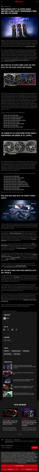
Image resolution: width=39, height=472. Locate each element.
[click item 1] (19, 434)
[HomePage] (2, 439)
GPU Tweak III (16, 277)
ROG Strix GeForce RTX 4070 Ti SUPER (11, 122)
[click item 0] (18, 434)
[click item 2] (20, 434)
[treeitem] (10, 419)
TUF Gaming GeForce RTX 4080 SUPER (11, 176)
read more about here (30, 46)
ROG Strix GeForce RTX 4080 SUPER (11, 115)
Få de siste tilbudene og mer (7, 445)
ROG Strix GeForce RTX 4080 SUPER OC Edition (13, 117)
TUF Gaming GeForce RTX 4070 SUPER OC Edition (14, 189)
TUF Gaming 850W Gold (21, 248)
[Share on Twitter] (8, 330)
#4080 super (26, 351)
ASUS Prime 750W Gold (10, 259)
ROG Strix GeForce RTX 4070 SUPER (11, 125)
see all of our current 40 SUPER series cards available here (16, 60)
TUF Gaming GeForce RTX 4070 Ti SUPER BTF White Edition (16, 184)
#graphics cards (16, 351)
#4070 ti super (7, 354)
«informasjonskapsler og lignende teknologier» (9, 462)
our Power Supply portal (21, 265)
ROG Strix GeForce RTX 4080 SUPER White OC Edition (15, 120)
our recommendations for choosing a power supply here (15, 266)
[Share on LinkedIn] (12, 330)
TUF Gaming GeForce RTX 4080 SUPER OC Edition (14, 177)
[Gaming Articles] (8, 439)
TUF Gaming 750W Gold (15, 257)
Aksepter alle (29, 469)
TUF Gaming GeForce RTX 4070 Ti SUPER (12, 179)
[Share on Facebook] (4, 330)
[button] (2, 1)
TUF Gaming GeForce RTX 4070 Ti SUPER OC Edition (14, 181)
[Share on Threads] (16, 330)
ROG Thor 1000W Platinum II (16, 233)
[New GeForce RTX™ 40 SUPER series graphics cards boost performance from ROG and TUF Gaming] (21, 442)
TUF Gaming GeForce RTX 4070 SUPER (11, 187)
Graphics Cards (7, 340)
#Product (6, 351)
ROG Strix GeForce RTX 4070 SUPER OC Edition (13, 127)
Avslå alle (10, 469)
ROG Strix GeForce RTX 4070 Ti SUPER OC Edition (14, 123)
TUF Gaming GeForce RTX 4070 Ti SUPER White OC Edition (16, 182)
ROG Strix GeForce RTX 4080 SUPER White (12, 118)
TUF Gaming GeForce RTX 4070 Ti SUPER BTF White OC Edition (17, 186)
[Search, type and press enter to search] (37, 1)
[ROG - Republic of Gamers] (19, 2)
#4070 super (17, 354)
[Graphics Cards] (17, 439)
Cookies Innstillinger (19, 465)
